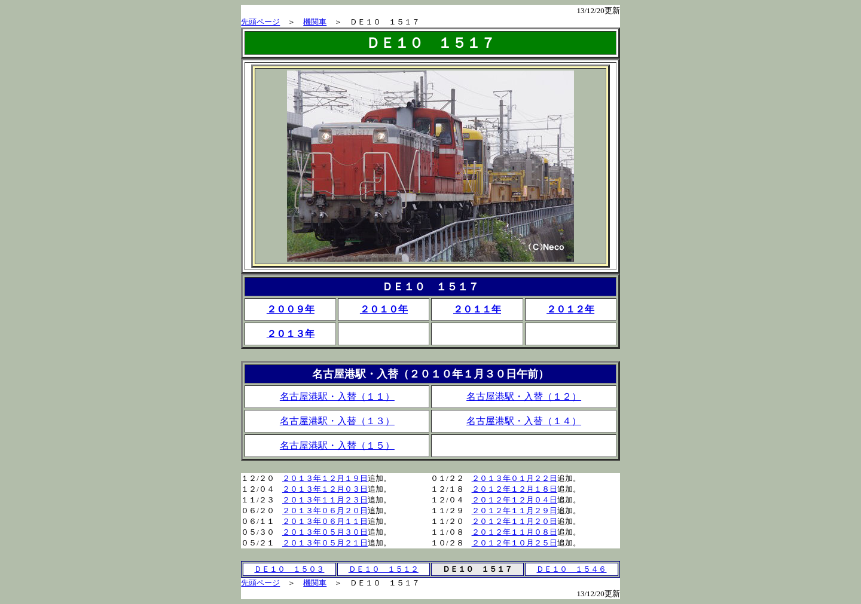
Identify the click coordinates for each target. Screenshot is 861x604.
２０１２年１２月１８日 (514, 489)
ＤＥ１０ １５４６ (571, 569)
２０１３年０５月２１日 (325, 542)
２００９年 (291, 309)
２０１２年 (570, 309)
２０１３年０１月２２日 (514, 478)
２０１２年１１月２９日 (514, 510)
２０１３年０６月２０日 (325, 510)
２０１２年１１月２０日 (514, 521)
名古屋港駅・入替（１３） (337, 421)
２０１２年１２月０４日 (514, 499)
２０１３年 (291, 334)
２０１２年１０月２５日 (514, 542)
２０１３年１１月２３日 (325, 499)
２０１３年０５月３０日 (325, 532)
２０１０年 (384, 309)
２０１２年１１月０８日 (514, 532)
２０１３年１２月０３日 (325, 489)
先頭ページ (260, 21)
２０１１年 (477, 309)
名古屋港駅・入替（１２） (523, 396)
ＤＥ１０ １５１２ (384, 569)
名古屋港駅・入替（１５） (337, 445)
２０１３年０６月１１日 (325, 521)
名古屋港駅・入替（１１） (337, 396)
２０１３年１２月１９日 (325, 478)
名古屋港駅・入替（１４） (523, 421)
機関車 (314, 21)
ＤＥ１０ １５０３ (289, 569)
